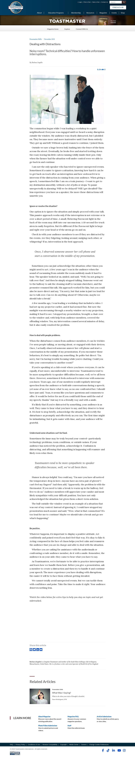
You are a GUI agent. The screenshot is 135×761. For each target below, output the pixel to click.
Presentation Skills (36, 39)
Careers (84, 744)
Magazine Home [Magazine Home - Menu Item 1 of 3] (52, 28)
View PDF (113, 22)
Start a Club (95, 2)
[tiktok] (99, 69)
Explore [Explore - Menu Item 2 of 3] (67, 28)
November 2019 (49, 39)
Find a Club (87, 2)
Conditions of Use (34, 744)
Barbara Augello (37, 62)
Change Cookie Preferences (99, 744)
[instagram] (104, 69)
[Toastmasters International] (15, 7)
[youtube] (103, 69)
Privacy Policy (20, 744)
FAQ (11, 744)
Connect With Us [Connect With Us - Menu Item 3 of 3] (82, 28)
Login (80, 2)
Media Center (74, 744)
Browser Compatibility (50, 744)
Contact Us (104, 2)
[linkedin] (101, 69)
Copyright (63, 744)
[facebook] (97, 69)
